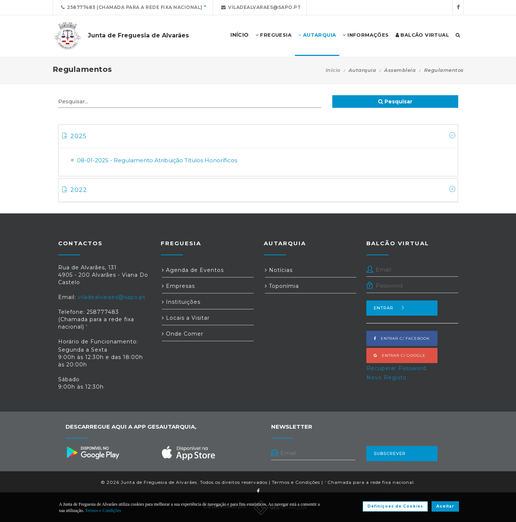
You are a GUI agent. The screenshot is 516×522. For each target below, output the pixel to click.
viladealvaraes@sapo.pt (260, 7)
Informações (366, 35)
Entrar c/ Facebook (402, 338)
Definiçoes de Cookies (395, 506)
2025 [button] (259, 136)
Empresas (178, 286)
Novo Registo (386, 377)
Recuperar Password (396, 368)
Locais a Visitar (186, 318)
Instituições (181, 302)
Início (333, 70)
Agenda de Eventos (193, 270)
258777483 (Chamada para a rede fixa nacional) (131, 7)
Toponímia (282, 286)
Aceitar (445, 506)
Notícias (279, 270)
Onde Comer (182, 333)
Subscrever (390, 453)
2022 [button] (259, 189)
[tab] (258, 136)
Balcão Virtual (422, 35)
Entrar (389, 307)
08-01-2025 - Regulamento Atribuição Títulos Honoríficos (157, 160)
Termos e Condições (296, 482)
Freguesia (274, 35)
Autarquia (317, 35)
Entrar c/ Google (400, 355)
